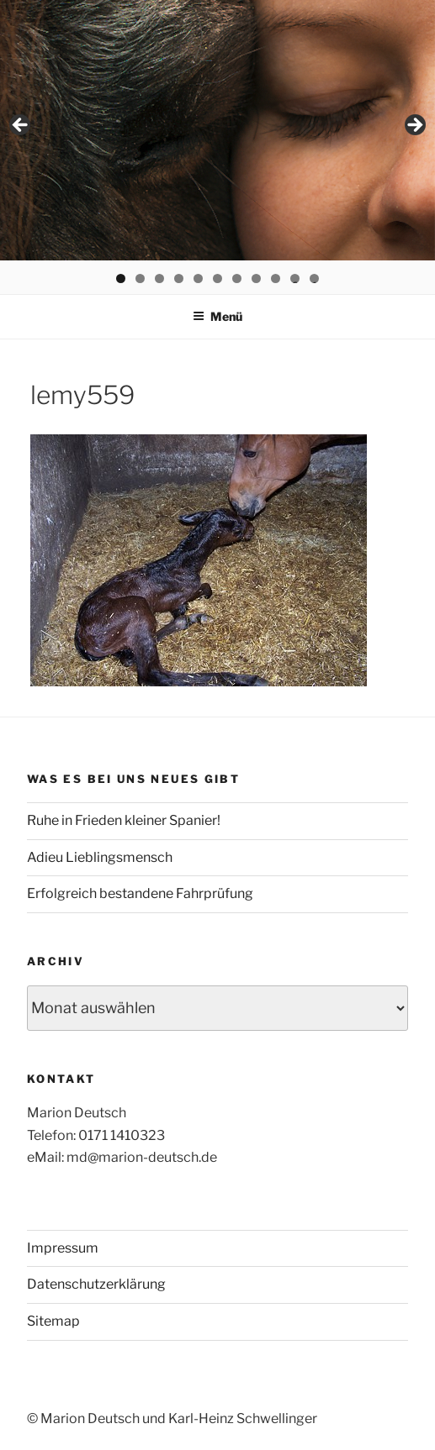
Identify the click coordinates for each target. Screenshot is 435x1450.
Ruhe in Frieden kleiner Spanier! (123, 820)
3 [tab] (159, 278)
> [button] (414, 126)
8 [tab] (256, 278)
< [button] (21, 126)
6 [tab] (217, 278)
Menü (217, 316)
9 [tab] (275, 278)
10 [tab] (295, 278)
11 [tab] (315, 278)
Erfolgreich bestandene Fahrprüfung (140, 893)
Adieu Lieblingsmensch (99, 857)
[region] (217, 130)
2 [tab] (140, 278)
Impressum (62, 1248)
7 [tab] (236, 278)
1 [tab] (120, 278)
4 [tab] (178, 278)
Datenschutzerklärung (96, 1284)
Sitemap (53, 1321)
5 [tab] (198, 278)
